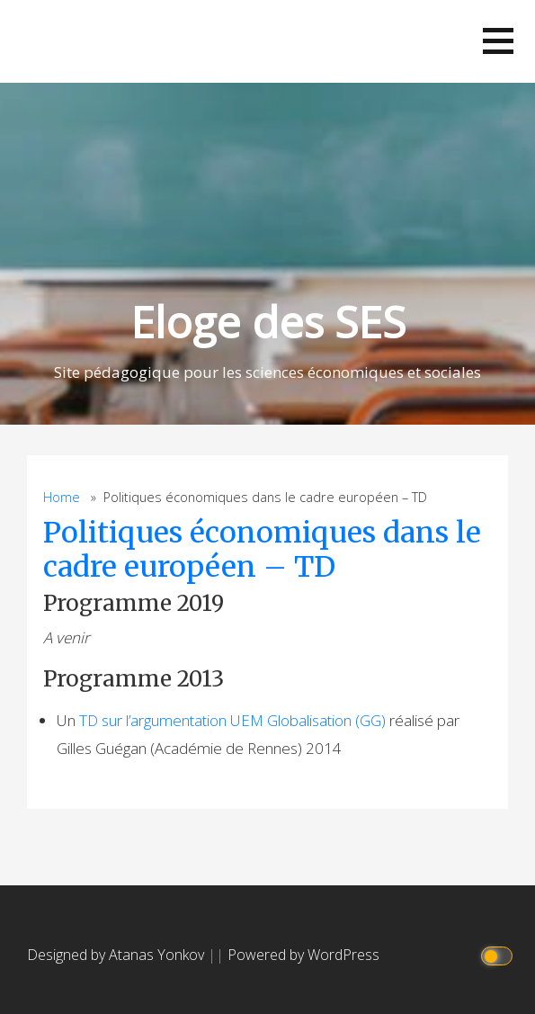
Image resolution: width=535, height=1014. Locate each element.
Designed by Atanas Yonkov (117, 955)
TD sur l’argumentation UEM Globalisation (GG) (232, 720)
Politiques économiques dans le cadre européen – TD (262, 550)
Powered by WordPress (303, 955)
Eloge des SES (268, 321)
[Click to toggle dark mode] (499, 955)
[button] (498, 41)
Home (61, 497)
